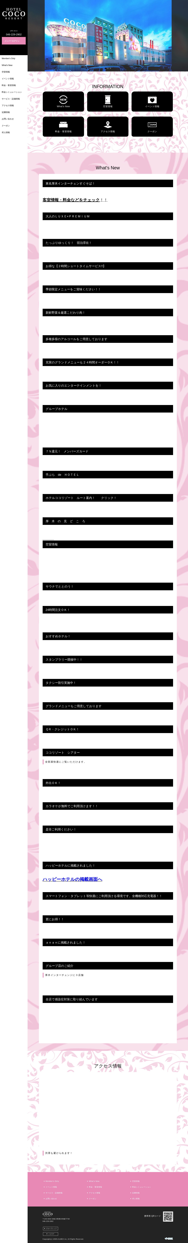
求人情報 (6, 132)
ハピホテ (51, 1234)
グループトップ (51, 1228)
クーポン (6, 126)
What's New (7, 65)
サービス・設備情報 (11, 99)
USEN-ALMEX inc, (60, 1239)
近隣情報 (6, 112)
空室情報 (6, 72)
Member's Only (8, 58)
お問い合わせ (8, 119)
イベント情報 (8, 79)
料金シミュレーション (12, 92)
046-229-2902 (48, 1221)
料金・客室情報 (9, 85)
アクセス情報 (8, 105)
